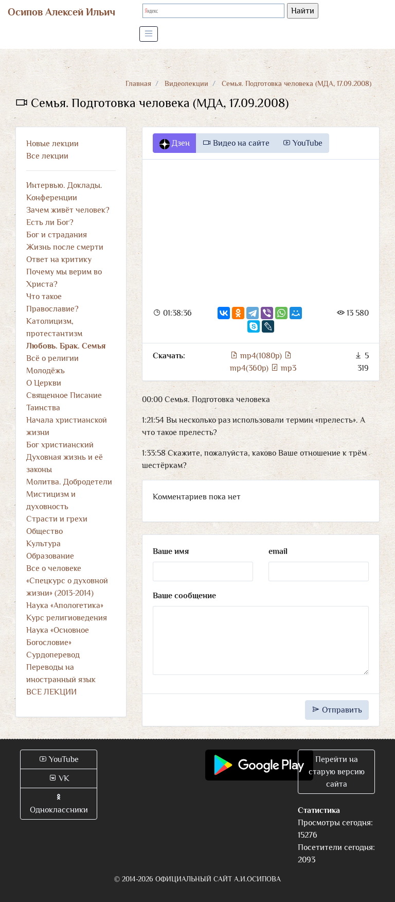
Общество (44, 531)
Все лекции (47, 156)
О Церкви (43, 383)
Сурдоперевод (53, 655)
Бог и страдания (56, 234)
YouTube (302, 143)
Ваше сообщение (184, 595)
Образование (50, 556)
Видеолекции (186, 83)
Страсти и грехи (56, 519)
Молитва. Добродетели (69, 482)
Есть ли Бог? (50, 222)
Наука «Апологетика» (64, 605)
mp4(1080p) (257, 355)
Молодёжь (45, 370)
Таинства (43, 407)
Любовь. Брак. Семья (65, 346)
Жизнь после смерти (64, 247)
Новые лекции (52, 143)
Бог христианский (60, 444)
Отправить (337, 710)
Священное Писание (64, 395)
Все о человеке (53, 568)
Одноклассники (59, 803)
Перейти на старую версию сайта (337, 772)
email (278, 551)
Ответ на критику (59, 259)
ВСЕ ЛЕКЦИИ (51, 692)
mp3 (283, 368)
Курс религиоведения (66, 617)
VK (58, 778)
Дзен (174, 143)
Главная (138, 83)
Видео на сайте (236, 143)
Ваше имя (171, 551)
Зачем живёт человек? (68, 210)
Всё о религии (52, 358)
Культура (43, 543)
